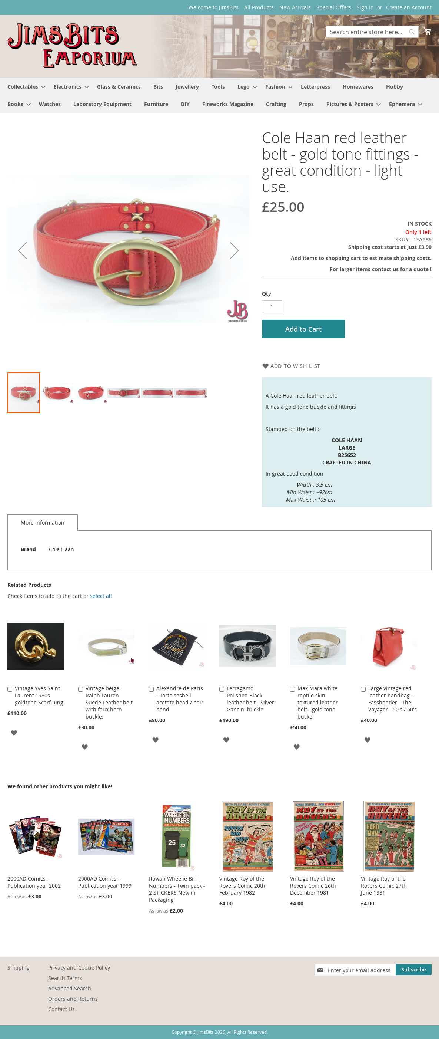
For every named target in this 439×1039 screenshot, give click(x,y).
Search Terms (65, 978)
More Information (42, 522)
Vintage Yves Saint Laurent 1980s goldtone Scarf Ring (39, 695)
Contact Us (61, 1009)
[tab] (42, 522)
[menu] (219, 95)
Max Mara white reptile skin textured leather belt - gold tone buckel (317, 702)
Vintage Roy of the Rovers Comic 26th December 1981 (313, 885)
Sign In (365, 7)
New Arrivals (295, 7)
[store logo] (72, 46)
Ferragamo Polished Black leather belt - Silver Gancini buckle (250, 699)
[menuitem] (24, 86)
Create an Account (409, 7)
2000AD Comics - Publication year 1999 (105, 882)
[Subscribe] (414, 969)
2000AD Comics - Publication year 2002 (34, 882)
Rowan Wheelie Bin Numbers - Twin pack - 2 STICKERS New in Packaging (177, 889)
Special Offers (333, 7)
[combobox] (372, 32)
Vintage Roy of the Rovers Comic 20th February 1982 (242, 885)
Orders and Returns (73, 998)
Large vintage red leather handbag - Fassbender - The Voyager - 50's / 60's (392, 699)
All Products (259, 7)
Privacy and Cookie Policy (79, 967)
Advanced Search (69, 988)
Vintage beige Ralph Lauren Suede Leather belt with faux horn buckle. (109, 702)
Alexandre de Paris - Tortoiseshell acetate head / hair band (179, 699)
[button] (22, 250)
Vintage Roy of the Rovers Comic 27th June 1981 (384, 885)
